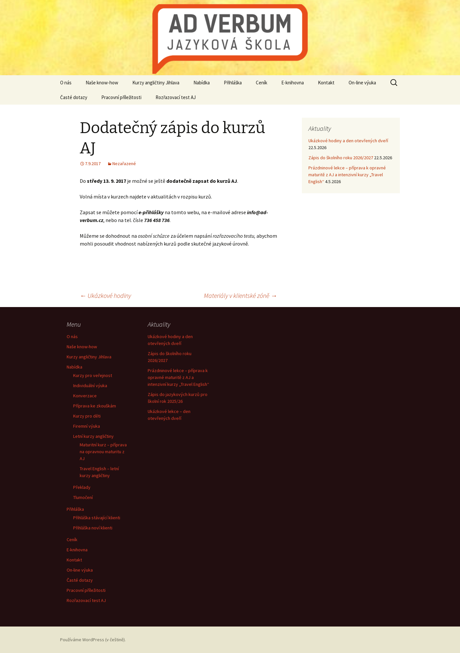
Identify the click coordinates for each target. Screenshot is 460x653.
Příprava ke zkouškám (94, 406)
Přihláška (233, 82)
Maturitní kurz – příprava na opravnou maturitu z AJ (103, 451)
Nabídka (201, 82)
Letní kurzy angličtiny (93, 436)
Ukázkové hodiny (105, 295)
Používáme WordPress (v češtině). (93, 640)
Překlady (81, 487)
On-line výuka (362, 82)
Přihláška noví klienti (92, 528)
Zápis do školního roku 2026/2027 (340, 158)
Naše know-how (102, 82)
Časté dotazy (73, 97)
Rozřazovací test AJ (176, 97)
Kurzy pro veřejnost (92, 375)
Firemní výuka (86, 426)
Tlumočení (83, 497)
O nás (66, 82)
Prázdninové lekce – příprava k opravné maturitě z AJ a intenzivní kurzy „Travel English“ (347, 174)
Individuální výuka (90, 385)
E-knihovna (292, 82)
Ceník (261, 82)
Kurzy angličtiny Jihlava (155, 82)
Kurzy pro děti (87, 416)
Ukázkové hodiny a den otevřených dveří (348, 141)
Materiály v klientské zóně (240, 295)
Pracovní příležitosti (121, 97)
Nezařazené (124, 163)
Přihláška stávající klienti (96, 518)
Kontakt (326, 82)
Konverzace (85, 396)
